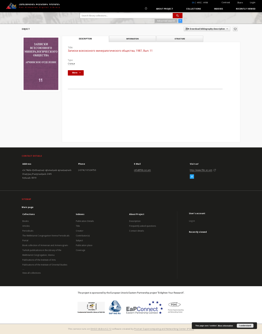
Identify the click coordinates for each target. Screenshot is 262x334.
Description (135, 221)
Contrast (226, 2)
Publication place (84, 245)
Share (240, 2)
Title (78, 226)
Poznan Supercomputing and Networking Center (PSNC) (164, 328)
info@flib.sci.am (142, 170)
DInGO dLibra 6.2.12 (101, 328)
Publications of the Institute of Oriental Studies (44, 264)
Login (252, 2)
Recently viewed (245, 8)
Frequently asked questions (142, 226)
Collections (193, 8)
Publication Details (85, 221)
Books (25, 221)
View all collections (31, 272)
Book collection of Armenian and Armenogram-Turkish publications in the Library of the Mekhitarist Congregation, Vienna (45, 250)
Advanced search (166, 20)
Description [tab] (85, 39)
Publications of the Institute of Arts (39, 259)
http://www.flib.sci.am (201, 170)
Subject (79, 240)
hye (199, 3)
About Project (164, 8)
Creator (79, 230)
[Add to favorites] (235, 29)
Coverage (80, 250)
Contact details (136, 230)
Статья (71, 63)
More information (225, 326)
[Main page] (146, 8)
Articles (26, 226)
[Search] (177, 15)
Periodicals (27, 230)
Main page (28, 207)
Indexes (218, 8)
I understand (245, 325)
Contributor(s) (83, 235)
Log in (192, 220)
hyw (205, 3)
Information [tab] (132, 39)
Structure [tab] (180, 39)
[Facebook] (192, 176)
